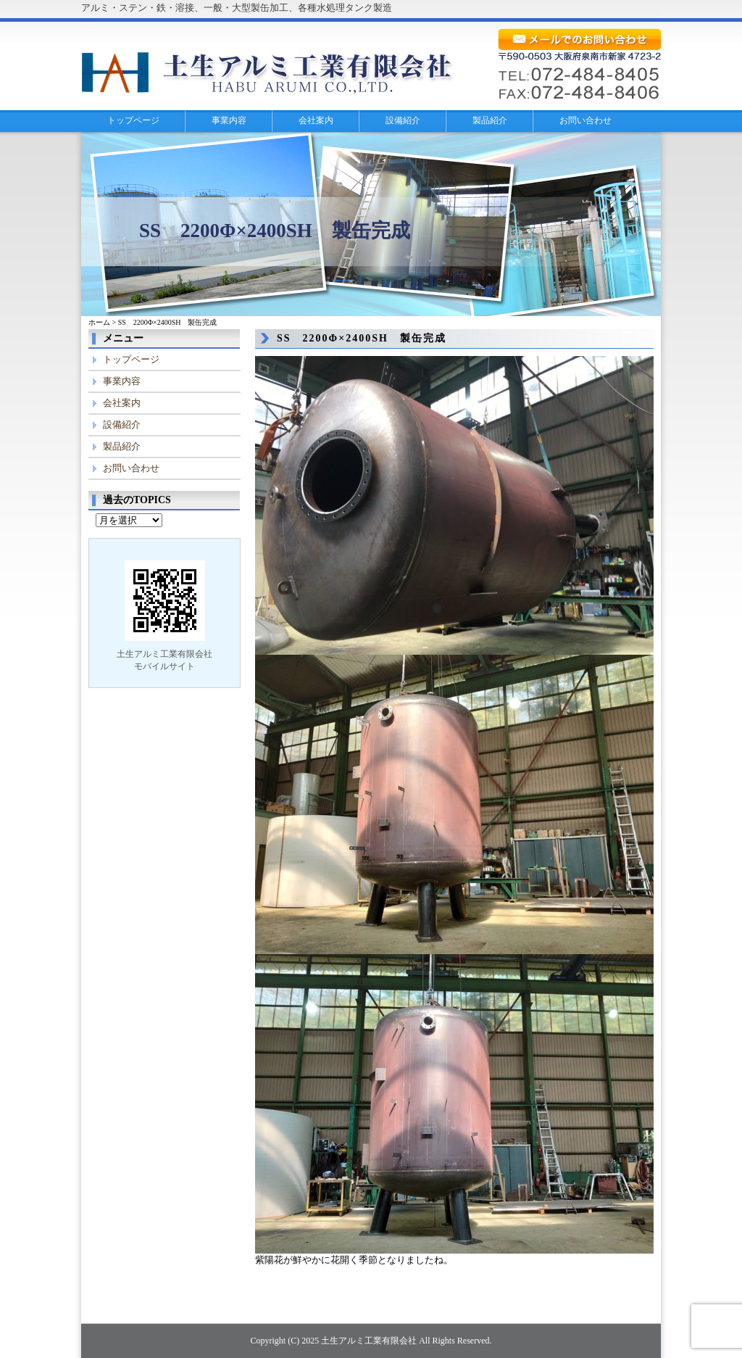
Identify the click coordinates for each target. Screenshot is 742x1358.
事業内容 (229, 120)
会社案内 (316, 120)
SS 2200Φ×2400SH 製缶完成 (361, 338)
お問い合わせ (585, 120)
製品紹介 (489, 120)
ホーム (99, 322)
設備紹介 (402, 120)
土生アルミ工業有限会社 (369, 1341)
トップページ (133, 120)
